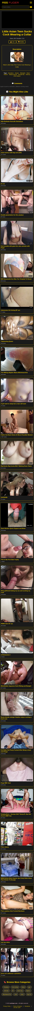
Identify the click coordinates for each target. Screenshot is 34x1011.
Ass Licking (15, 987)
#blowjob (23, 73)
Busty (23, 987)
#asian (17, 73)
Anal (16, 994)
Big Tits (29, 994)
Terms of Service (17, 1006)
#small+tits (21, 74)
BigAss (28, 990)
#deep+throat (13, 74)
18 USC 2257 (16, 1007)
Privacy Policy (7, 1006)
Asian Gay (20, 990)
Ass (10, 2)
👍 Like (12, 42)
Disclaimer (27, 1006)
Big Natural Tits (7, 994)
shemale (6, 990)
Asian (22, 994)
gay (29, 987)
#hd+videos (17, 76)
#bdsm (6, 74)
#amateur (11, 73)
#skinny (28, 74)
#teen (28, 73)
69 (13, 990)
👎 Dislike (21, 42)
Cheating (6, 987)
